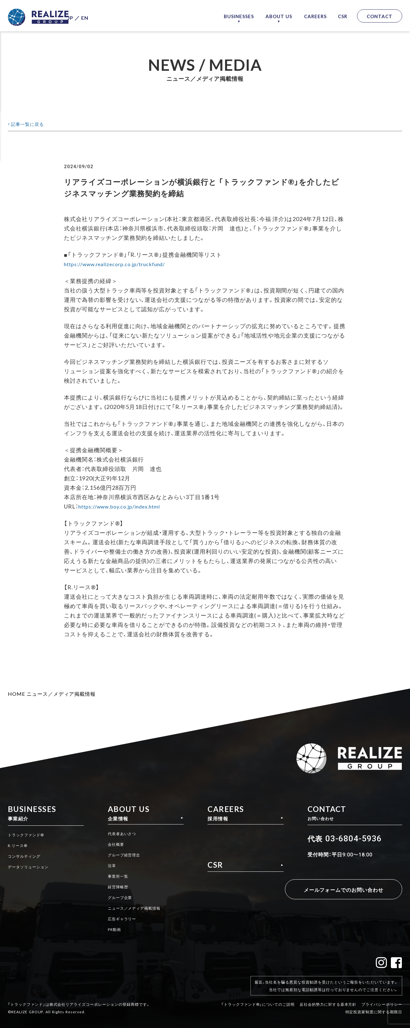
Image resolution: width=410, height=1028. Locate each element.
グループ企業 (120, 897)
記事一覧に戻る (31, 123)
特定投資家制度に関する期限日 (373, 1007)
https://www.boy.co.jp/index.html (124, 506)
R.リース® (19, 845)
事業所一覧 (118, 876)
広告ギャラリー (122, 918)
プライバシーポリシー (381, 999)
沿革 (111, 866)
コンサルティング (26, 856)
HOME (16, 693)
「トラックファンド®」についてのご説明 (258, 999)
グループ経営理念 (125, 856)
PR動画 (114, 928)
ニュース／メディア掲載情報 (61, 693)
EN (97, 15)
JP (83, 15)
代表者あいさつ (122, 835)
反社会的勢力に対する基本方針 (328, 999)
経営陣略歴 (118, 887)
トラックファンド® (29, 835)
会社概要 (115, 845)
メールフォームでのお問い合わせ (341, 889)
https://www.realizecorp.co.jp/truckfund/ (121, 264)
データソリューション (31, 866)
